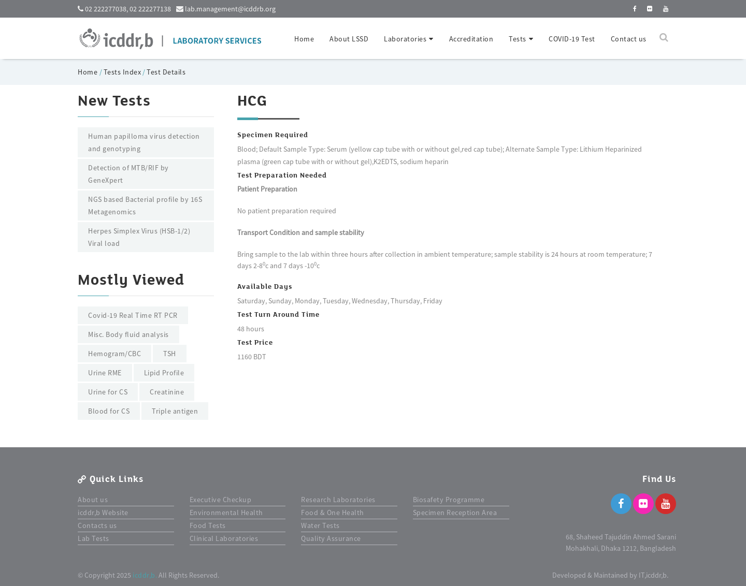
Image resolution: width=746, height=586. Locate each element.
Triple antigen (175, 411)
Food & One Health (332, 512)
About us (93, 499)
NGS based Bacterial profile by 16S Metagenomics (145, 205)
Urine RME (105, 372)
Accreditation (471, 38)
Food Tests (208, 525)
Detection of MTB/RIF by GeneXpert (128, 174)
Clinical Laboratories (224, 538)
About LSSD (348, 38)
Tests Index (122, 72)
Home (304, 38)
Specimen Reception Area (455, 512)
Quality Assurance (331, 538)
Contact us (629, 38)
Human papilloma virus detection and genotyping (144, 142)
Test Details (166, 72)
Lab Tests (93, 538)
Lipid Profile (164, 372)
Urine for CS (107, 392)
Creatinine (167, 392)
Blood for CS (109, 411)
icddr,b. (145, 575)
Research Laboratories (338, 499)
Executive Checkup (221, 499)
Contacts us (97, 525)
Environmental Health (226, 512)
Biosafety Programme (449, 499)
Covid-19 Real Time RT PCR (133, 315)
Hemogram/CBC (114, 353)
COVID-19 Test (572, 38)
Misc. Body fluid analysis (128, 334)
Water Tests (320, 525)
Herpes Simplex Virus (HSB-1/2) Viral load (139, 237)
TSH (169, 353)
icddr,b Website (103, 512)
